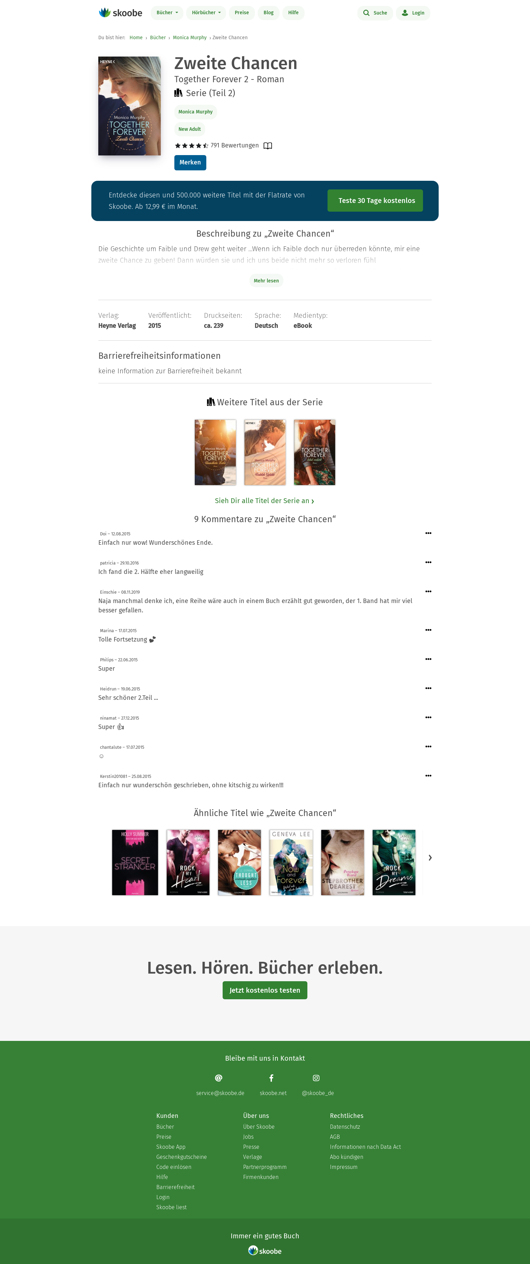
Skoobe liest (171, 1207)
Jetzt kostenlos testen (265, 990)
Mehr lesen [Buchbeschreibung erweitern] (266, 281)
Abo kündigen (346, 1157)
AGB (335, 1137)
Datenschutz (345, 1126)
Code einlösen (173, 1167)
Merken (190, 162)
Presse (251, 1147)
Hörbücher (204, 13)
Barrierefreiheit (175, 1187)
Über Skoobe (259, 1126)
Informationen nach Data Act (365, 1147)
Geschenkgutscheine (181, 1157)
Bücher (165, 13)
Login (413, 12)
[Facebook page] (273, 1085)
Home (136, 38)
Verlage (252, 1157)
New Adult (190, 129)
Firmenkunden (261, 1177)
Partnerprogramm (265, 1167)
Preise (242, 13)
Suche (375, 12)
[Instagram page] (318, 1085)
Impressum (344, 1167)
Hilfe (293, 13)
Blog (269, 13)
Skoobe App (170, 1147)
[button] (430, 857)
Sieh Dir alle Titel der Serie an (265, 501)
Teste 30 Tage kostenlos (377, 200)
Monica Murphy (190, 38)
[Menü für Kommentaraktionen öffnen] (428, 533)
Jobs (248, 1137)
